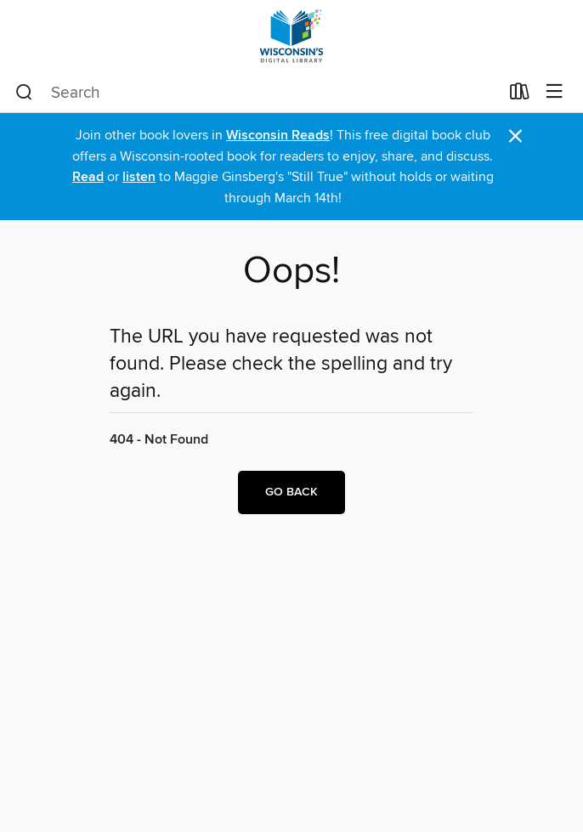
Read (88, 177)
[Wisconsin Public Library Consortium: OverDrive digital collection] (291, 36)
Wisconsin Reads (278, 135)
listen (139, 177)
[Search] (24, 92)
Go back (291, 492)
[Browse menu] (554, 92)
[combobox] (257, 92)
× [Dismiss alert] (515, 136)
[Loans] (519, 95)
